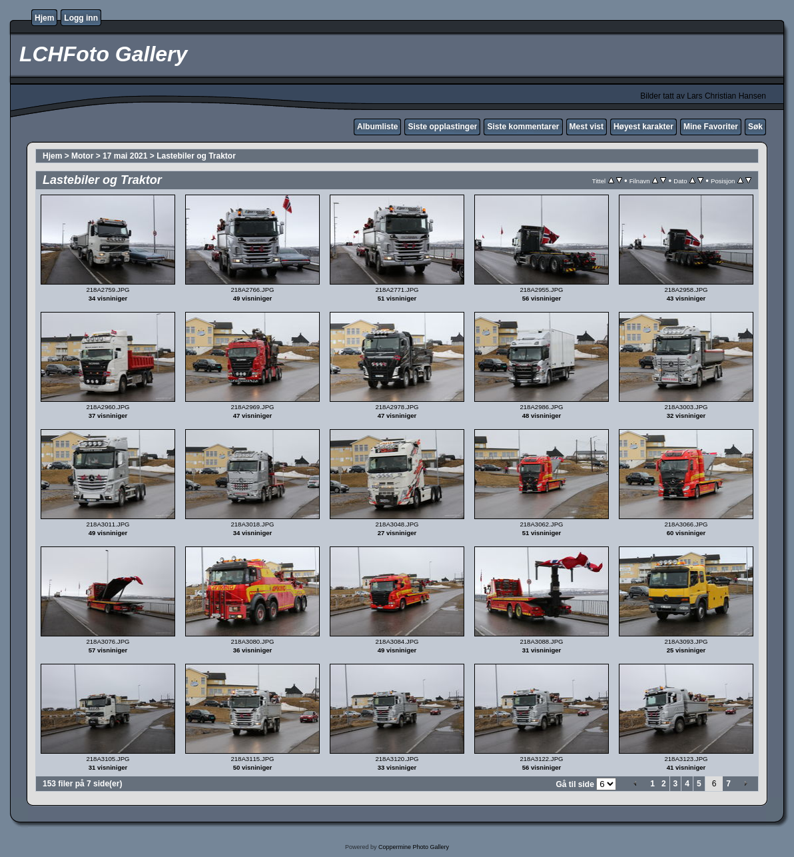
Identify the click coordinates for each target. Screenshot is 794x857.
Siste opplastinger (442, 126)
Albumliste (377, 126)
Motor (82, 156)
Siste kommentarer (523, 126)
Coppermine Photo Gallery (413, 847)
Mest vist (586, 126)
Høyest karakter (643, 126)
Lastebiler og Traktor (196, 156)
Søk (755, 126)
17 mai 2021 (125, 156)
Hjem (44, 18)
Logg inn (81, 18)
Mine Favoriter (710, 126)
